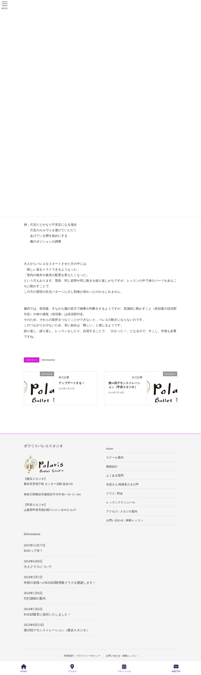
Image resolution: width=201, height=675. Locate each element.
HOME (23, 668)
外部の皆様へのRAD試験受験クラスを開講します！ (60, 582)
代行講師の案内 (35, 598)
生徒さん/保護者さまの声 (122, 484)
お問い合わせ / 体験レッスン (124, 520)
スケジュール (124, 668)
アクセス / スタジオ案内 (121, 511)
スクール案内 (115, 457)
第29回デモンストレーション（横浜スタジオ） (56, 630)
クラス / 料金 (114, 493)
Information (48, 359)
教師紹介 (112, 466)
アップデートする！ (72, 383)
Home (109, 448)
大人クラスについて (38, 566)
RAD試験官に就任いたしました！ (47, 614)
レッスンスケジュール (120, 502)
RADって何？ (33, 550)
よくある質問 (115, 475)
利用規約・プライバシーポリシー (82, 655)
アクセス (72, 668)
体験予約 (176, 668)
